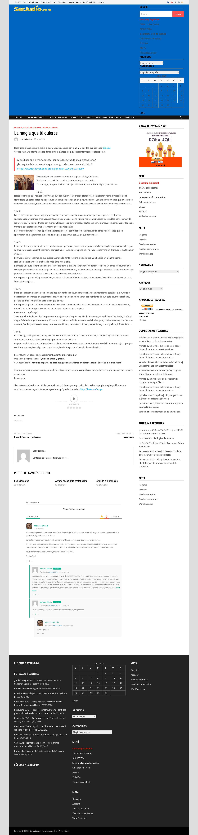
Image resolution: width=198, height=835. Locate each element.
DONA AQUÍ (160, 165)
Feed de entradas (147, 244)
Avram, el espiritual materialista (71, 480)
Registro (143, 234)
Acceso (101, 2)
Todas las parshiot (148, 52)
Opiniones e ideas (50, 127)
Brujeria (18, 127)
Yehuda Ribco (27, 139)
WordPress (58, 831)
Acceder (143, 239)
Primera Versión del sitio (86, 2)
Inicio (17, 2)
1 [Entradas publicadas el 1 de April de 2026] (161, 85)
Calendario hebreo (147, 202)
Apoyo (71, 2)
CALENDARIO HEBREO (150, 38)
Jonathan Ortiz (41, 526)
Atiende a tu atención (107, 480)
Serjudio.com (35, 831)
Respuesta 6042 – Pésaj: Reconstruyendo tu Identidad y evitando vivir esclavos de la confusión (160, 463)
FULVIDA (144, 43)
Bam (67, 831)
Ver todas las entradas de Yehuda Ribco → (51, 457)
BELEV (143, 48)
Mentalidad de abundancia (167, 411)
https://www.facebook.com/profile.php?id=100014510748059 (50, 168)
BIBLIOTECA (146, 29)
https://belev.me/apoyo (91, 389)
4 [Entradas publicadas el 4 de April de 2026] (180, 85)
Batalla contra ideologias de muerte (156, 438)
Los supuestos (21, 480)
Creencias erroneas (32, 127)
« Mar (142, 113)
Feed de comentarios (149, 248)
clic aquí (107, 147)
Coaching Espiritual (30, 2)
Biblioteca (62, 2)
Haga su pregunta (48, 2)
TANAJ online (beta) (149, 24)
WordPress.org (146, 253)
